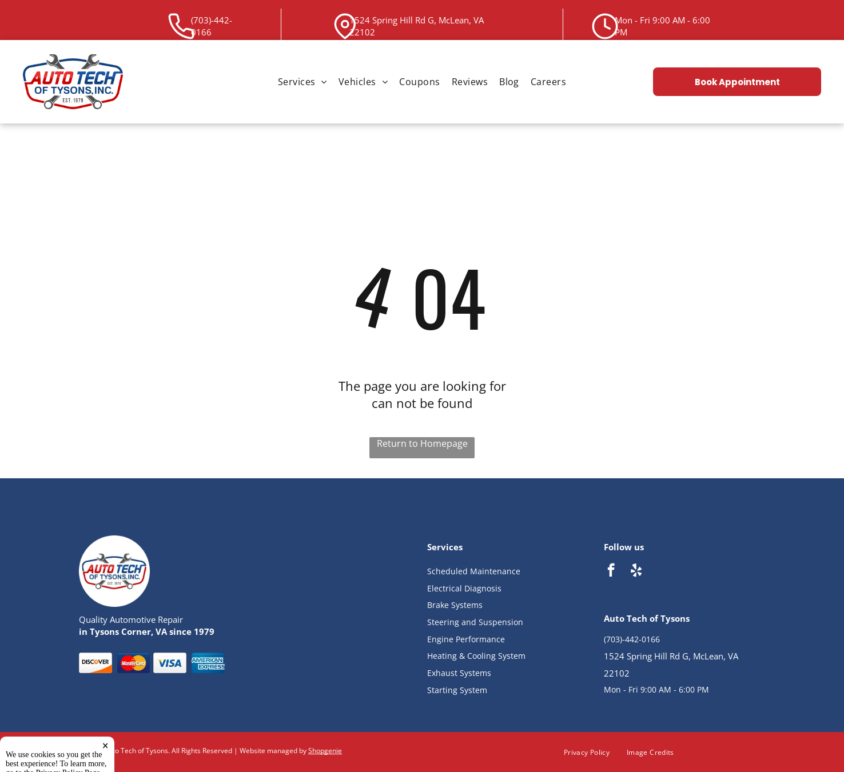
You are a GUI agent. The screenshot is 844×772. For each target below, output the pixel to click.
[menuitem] (302, 81)
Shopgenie (325, 750)
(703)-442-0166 (632, 639)
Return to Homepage (422, 443)
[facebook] (611, 571)
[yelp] (636, 571)
